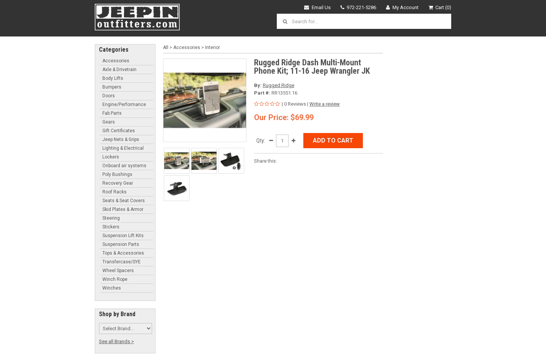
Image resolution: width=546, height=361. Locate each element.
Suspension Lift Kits (123, 235)
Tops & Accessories (123, 253)
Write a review (324, 104)
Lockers (110, 157)
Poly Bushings (117, 174)
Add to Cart (333, 140)
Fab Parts (112, 113)
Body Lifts (112, 78)
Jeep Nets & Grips (120, 139)
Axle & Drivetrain (119, 69)
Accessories (115, 60)
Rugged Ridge (278, 85)
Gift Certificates (118, 130)
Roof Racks (114, 192)
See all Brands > (116, 341)
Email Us (317, 7)
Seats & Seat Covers (123, 200)
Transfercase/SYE (121, 261)
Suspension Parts (120, 244)
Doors (108, 95)
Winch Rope (114, 279)
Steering (111, 218)
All (165, 47)
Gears (108, 122)
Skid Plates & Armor (122, 209)
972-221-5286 (358, 7)
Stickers (110, 227)
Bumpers (111, 87)
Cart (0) (440, 7)
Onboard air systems (124, 165)
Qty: (260, 141)
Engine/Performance (124, 104)
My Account (402, 7)
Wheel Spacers (118, 270)
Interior (212, 47)
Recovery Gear (117, 183)
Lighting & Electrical (123, 148)
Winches (111, 288)
